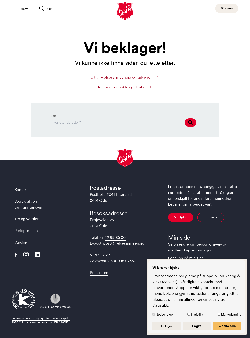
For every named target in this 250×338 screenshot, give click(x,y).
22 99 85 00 (115, 237)
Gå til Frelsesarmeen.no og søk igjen (125, 77)
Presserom (99, 272)
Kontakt (21, 189)
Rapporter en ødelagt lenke (125, 87)
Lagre (196, 326)
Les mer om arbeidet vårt (190, 204)
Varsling (21, 242)
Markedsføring (231, 314)
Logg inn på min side (186, 257)
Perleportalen (26, 230)
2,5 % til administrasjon (55, 301)
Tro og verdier (26, 218)
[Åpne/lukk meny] (20, 8)
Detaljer (166, 326)
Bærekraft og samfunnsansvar (28, 204)
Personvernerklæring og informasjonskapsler (41, 318)
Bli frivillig (210, 217)
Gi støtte (180, 217)
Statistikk (197, 314)
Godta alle (227, 326)
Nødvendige (164, 314)
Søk (53, 116)
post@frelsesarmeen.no (123, 243)
